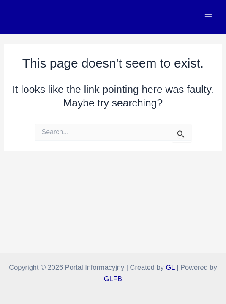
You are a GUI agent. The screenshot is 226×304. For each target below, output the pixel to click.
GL (170, 267)
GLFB (113, 278)
